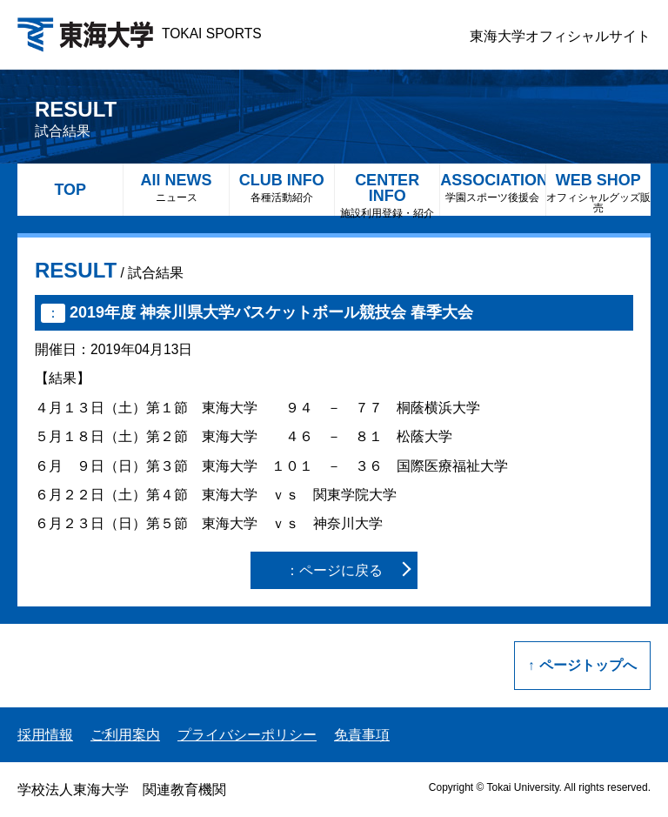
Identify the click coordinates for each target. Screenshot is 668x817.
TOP (70, 189)
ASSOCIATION (492, 187)
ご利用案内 (125, 734)
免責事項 (362, 734)
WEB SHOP (598, 192)
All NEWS (176, 187)
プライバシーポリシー (247, 734)
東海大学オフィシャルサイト (560, 36)
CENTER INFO (387, 193)
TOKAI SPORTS (139, 33)
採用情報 (45, 734)
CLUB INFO (282, 187)
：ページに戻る (334, 570)
